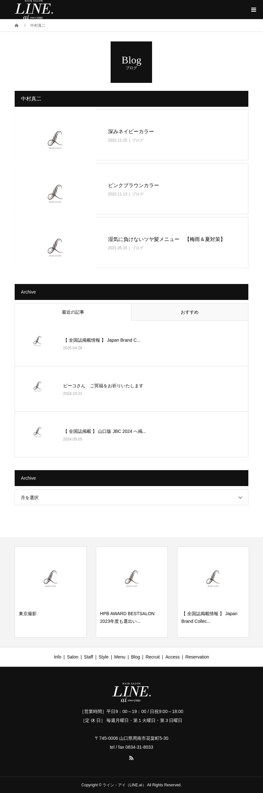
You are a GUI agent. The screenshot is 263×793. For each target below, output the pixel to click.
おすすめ (190, 312)
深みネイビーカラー (131, 131)
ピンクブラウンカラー (133, 185)
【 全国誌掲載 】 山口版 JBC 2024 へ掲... (104, 431)
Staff (88, 656)
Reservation (197, 656)
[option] (50, 592)
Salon (72, 656)
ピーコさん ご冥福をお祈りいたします (103, 385)
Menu (119, 656)
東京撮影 (28, 613)
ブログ (137, 140)
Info (57, 656)
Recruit (153, 656)
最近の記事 (73, 312)
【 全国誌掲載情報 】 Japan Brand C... (102, 340)
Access (172, 656)
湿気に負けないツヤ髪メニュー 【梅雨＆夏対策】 (166, 239)
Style (104, 656)
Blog (135, 656)
